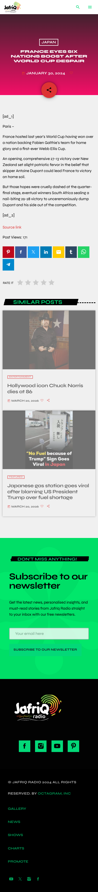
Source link (12, 227)
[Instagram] (29, 879)
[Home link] (16, 7)
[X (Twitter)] (20, 879)
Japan (49, 42)
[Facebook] (38, 879)
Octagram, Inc (54, 793)
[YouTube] (11, 879)
